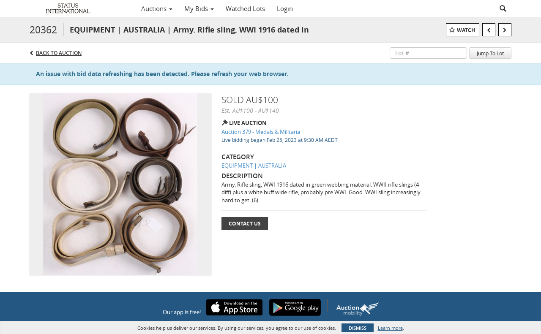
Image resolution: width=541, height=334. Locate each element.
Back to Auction (59, 53)
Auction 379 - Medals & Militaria (260, 132)
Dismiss (357, 328)
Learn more (390, 328)
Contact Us (245, 223)
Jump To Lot (490, 53)
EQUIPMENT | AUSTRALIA (253, 165)
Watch (466, 30)
